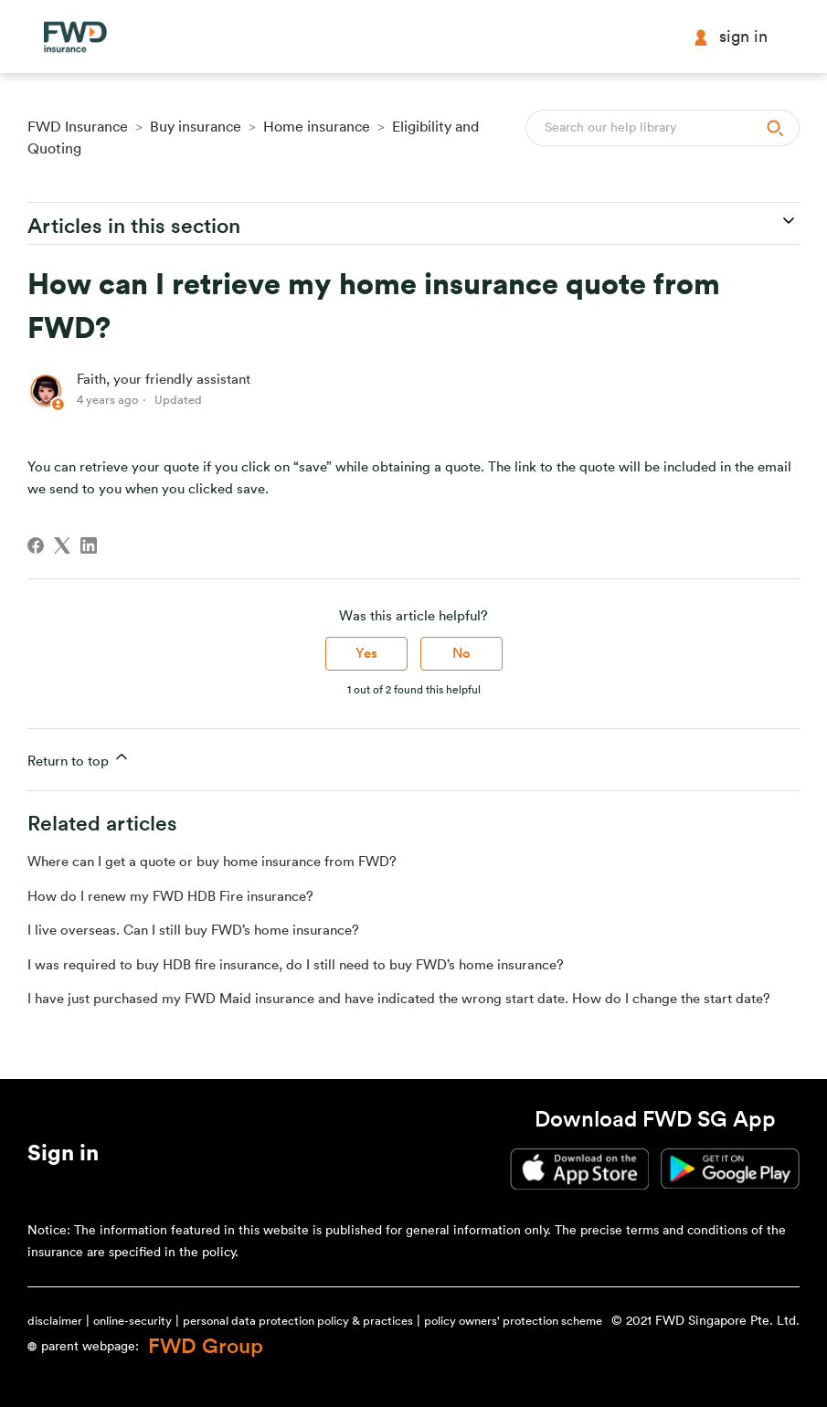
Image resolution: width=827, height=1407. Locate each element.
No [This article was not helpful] (461, 654)
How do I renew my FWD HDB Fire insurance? (170, 897)
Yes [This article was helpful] (366, 654)
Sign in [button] (730, 37)
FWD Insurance (77, 127)
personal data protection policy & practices (298, 1321)
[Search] (662, 128)
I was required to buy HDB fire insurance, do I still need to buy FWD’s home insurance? (295, 965)
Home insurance (316, 127)
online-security (132, 1321)
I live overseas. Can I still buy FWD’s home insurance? (193, 930)
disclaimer (54, 1321)
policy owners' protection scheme (513, 1321)
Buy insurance (195, 127)
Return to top (79, 757)
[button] (63, 1156)
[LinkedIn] (88, 545)
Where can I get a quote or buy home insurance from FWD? (212, 862)
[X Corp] (62, 545)
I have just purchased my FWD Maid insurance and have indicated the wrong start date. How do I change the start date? (398, 999)
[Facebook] (35, 545)
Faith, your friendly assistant (163, 379)
